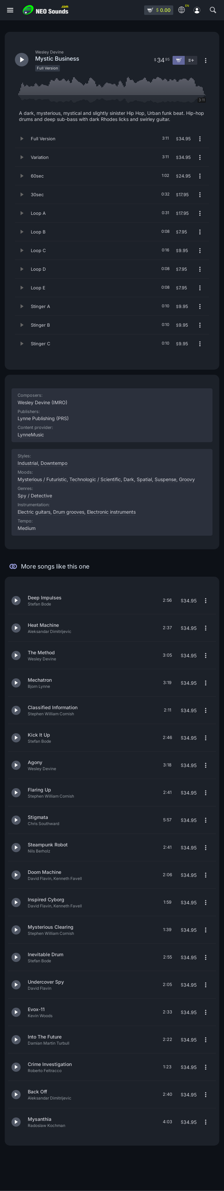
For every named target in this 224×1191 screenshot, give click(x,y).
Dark (129, 479)
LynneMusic (31, 434)
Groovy (187, 479)
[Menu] (10, 10)
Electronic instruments (111, 512)
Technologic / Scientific (95, 479)
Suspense (165, 479)
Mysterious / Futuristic (42, 479)
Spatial (144, 479)
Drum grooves (68, 512)
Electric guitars (34, 512)
